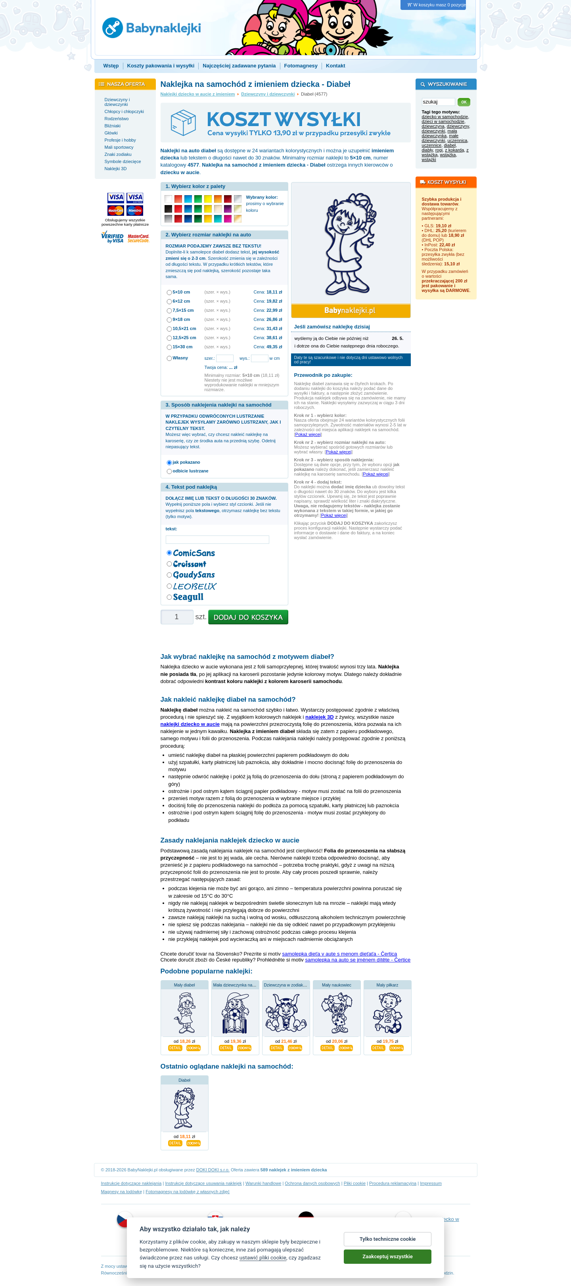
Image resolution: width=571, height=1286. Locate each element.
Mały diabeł (184, 985)
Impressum (431, 1183)
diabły (427, 150)
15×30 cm (183, 346)
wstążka (448, 154)
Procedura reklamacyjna (392, 1183)
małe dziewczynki (440, 138)
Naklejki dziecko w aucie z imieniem (198, 94)
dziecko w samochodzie (445, 116)
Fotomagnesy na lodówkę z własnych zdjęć (188, 1191)
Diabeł (184, 1080)
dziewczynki (433, 131)
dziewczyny (458, 126)
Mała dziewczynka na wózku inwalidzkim (250, 985)
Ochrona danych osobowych (312, 1183)
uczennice (432, 145)
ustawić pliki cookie (263, 1258)
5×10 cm (181, 292)
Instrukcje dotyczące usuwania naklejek (203, 1183)
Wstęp (111, 66)
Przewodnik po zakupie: (323, 375)
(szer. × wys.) (217, 292)
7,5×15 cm (183, 310)
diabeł (449, 145)
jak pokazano (186, 462)
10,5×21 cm (184, 328)
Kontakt (335, 66)
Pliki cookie (355, 1183)
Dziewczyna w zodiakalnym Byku (294, 985)
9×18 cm (181, 319)
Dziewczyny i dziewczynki (268, 94)
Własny (180, 357)
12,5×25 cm (184, 337)
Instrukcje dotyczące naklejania (131, 1183)
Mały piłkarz (388, 985)
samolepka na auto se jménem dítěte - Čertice (357, 960)
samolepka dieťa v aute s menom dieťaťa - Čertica (339, 954)
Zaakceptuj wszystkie (387, 1257)
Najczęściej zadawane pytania (239, 66)
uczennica (458, 140)
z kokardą (454, 150)
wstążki (429, 159)
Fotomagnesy (301, 66)
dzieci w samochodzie (443, 121)
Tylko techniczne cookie (388, 1239)
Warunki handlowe (263, 1183)
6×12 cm (181, 301)
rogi (439, 150)
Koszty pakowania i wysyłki (161, 66)
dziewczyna (433, 126)
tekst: (173, 528)
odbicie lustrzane (191, 470)
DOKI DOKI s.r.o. (213, 1169)
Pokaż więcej (308, 434)
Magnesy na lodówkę (121, 1191)
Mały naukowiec (336, 985)
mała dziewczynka (439, 133)
